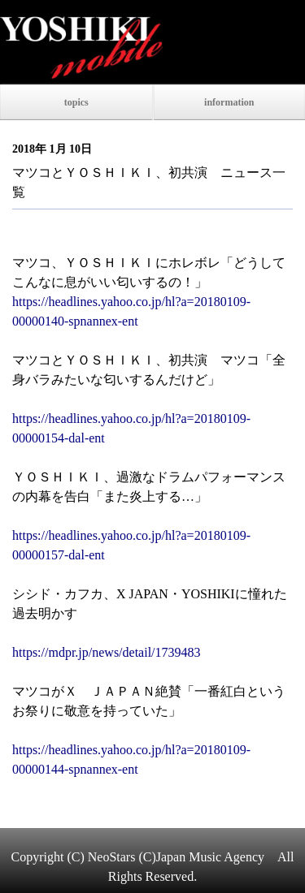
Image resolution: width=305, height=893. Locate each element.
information (229, 102)
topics (76, 102)
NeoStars (112, 857)
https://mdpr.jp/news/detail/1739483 (106, 652)
